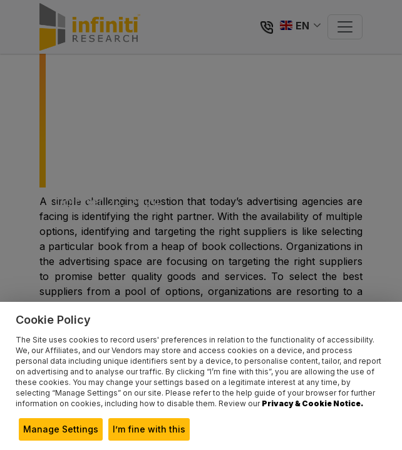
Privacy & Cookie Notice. (312, 403)
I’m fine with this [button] (149, 429)
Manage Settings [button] (60, 429)
